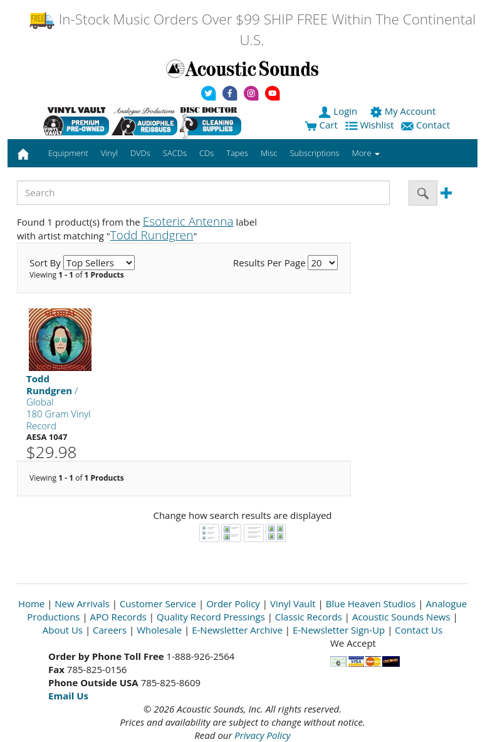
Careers (110, 630)
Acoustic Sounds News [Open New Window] (401, 616)
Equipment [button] (68, 153)
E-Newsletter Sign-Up (339, 630)
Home (31, 603)
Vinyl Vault (293, 603)
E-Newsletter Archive (237, 630)
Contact (426, 124)
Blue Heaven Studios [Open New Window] (371, 603)
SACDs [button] (175, 153)
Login (339, 111)
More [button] (366, 153)
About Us (63, 630)
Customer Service (158, 603)
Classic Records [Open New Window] (308, 616)
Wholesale (159, 630)
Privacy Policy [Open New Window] (262, 735)
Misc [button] (269, 153)
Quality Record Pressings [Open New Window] (211, 616)
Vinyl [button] (109, 153)
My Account (404, 111)
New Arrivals (82, 603)
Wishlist (371, 124)
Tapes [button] (237, 153)
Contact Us (418, 630)
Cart (321, 124)
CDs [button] (206, 153)
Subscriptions (314, 153)
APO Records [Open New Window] (118, 616)
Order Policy (233, 603)
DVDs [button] (140, 153)
